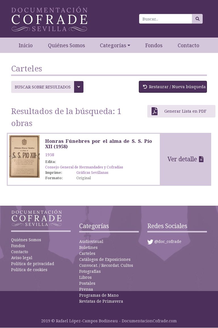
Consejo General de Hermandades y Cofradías (84, 167)
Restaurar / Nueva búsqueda (174, 86)
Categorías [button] (113, 45)
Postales (87, 283)
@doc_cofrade (167, 241)
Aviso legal (21, 257)
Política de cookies (29, 269)
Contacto (188, 45)
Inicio (26, 45)
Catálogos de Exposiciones (105, 259)
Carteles (87, 253)
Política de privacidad (32, 263)
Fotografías (90, 271)
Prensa (86, 289)
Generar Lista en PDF (179, 111)
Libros (85, 277)
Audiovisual (91, 241)
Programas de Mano (99, 295)
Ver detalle (182, 159)
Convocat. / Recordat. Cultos (106, 265)
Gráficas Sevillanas (92, 172)
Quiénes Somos (66, 45)
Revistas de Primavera (101, 301)
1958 (49, 154)
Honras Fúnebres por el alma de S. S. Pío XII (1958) (98, 144)
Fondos (153, 45)
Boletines (88, 247)
